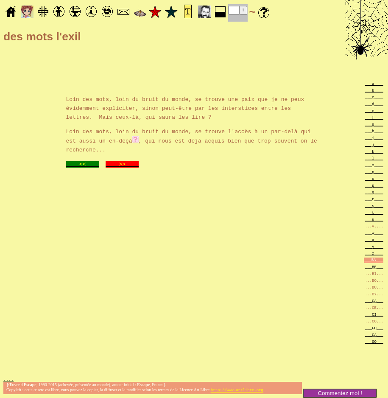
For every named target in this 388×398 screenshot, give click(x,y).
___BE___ (374, 266)
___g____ (374, 124)
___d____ (374, 104)
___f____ (374, 117)
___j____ (374, 144)
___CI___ (374, 314)
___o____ (374, 178)
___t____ (374, 212)
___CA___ (374, 300)
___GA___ (374, 334)
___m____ (374, 165)
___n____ (374, 171)
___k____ (374, 151)
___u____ (374, 219)
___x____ (374, 239)
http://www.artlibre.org (237, 391)
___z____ (374, 253)
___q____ (374, 192)
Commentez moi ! (340, 393)
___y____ (374, 246)
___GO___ (374, 341)
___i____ (374, 137)
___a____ (374, 83)
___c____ (374, 97)
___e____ (374, 110)
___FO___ (374, 328)
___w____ (374, 232)
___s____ (374, 205)
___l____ (374, 158)
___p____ (374, 185)
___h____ (374, 131)
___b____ (374, 90)
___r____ (374, 199)
